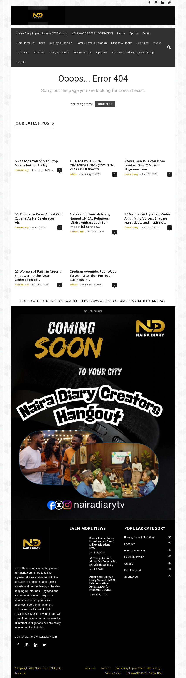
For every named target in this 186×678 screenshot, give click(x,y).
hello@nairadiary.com (43, 636)
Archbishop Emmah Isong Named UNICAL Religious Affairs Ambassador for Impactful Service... (90, 220)
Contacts (106, 668)
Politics (147, 33)
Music (157, 43)
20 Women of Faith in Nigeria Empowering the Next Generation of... (38, 275)
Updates (101, 52)
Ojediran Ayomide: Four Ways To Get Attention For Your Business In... (93, 275)
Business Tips (83, 52)
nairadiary (22, 170)
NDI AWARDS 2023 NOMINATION (92, 33)
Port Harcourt (25, 43)
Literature (23, 52)
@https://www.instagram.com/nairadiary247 (119, 301)
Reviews (39, 52)
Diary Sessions (59, 52)
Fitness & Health (121, 43)
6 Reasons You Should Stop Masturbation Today (36, 163)
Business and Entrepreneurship (133, 52)
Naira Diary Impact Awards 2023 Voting (42, 33)
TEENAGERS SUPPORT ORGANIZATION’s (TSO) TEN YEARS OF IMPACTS (92, 165)
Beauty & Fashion (60, 43)
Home (121, 33)
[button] (169, 47)
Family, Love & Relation (92, 43)
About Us (90, 668)
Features (143, 43)
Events (21, 62)
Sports (133, 33)
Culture (128, 563)
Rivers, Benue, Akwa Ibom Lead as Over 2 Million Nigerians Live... (144, 165)
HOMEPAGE (105, 104)
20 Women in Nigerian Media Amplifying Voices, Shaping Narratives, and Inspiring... (147, 218)
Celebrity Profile (134, 557)
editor (73, 174)
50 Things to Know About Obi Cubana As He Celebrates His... (38, 218)
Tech (42, 43)
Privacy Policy (113, 673)
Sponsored (131, 576)
